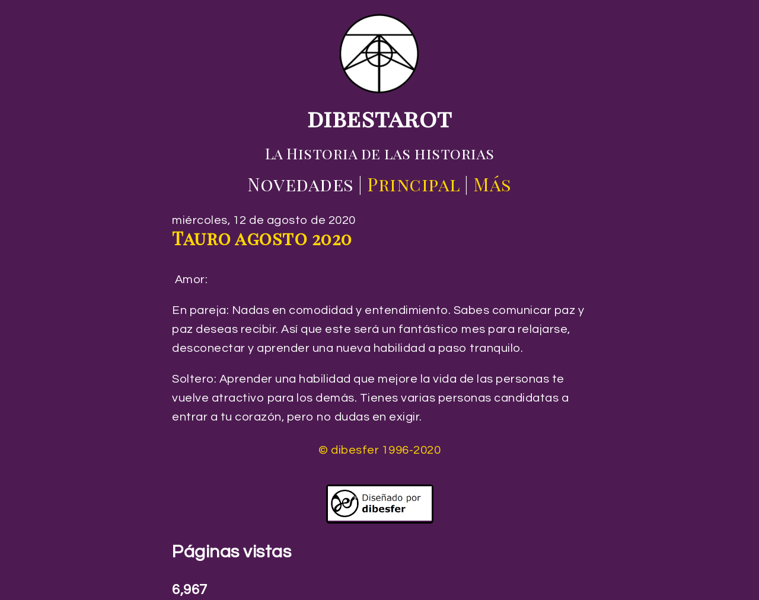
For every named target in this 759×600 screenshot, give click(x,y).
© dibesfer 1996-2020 (379, 450)
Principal (413, 184)
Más (492, 184)
